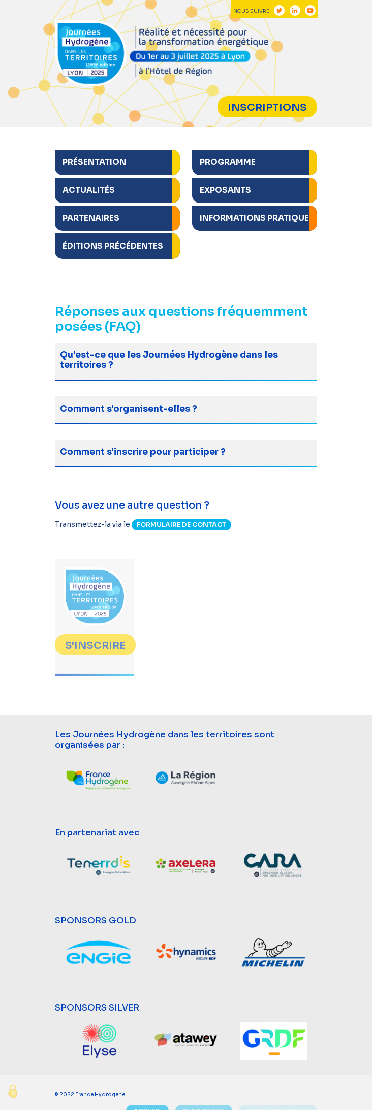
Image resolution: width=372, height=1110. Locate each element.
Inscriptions (267, 107)
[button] (117, 163)
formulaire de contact (181, 525)
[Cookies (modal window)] (12, 1092)
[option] (98, 778)
